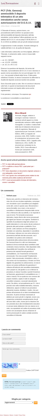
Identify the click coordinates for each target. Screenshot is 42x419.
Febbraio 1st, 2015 (34, 195)
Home (1, 414)
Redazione (6, 414)
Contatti (16, 414)
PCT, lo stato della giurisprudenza (13, 164)
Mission (11, 414)
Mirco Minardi (5, 26)
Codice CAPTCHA (32, 370)
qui (30, 94)
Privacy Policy (22, 414)
